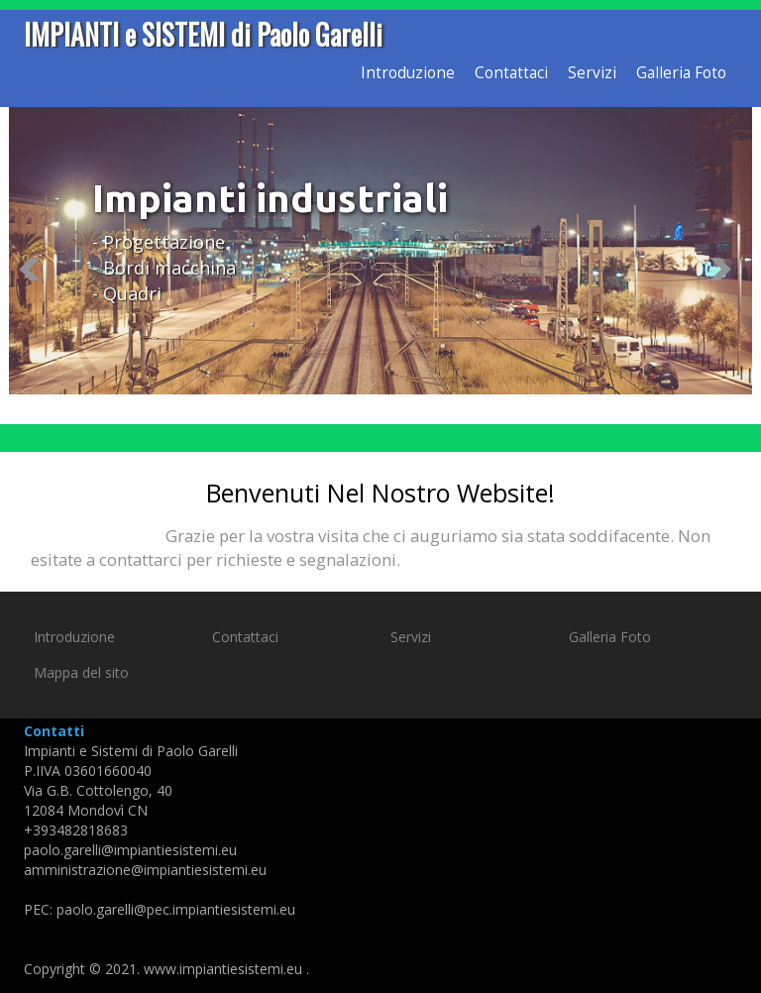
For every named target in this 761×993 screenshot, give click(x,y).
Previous (34, 268)
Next (726, 268)
